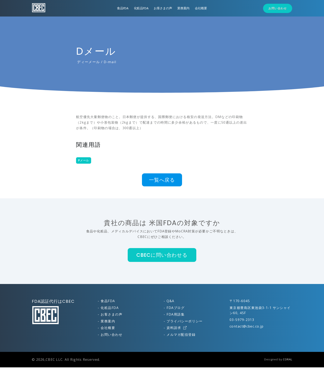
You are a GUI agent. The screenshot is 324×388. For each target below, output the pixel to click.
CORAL (287, 359)
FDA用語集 (176, 314)
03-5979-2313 (242, 319)
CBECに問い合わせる (162, 255)
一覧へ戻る (162, 179)
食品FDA (123, 8)
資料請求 (177, 327)
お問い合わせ (277, 8)
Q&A (170, 301)
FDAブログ (176, 307)
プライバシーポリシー (184, 321)
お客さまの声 (163, 8)
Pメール (83, 160)
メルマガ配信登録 (181, 334)
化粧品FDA (141, 8)
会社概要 (201, 8)
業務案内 (183, 8)
